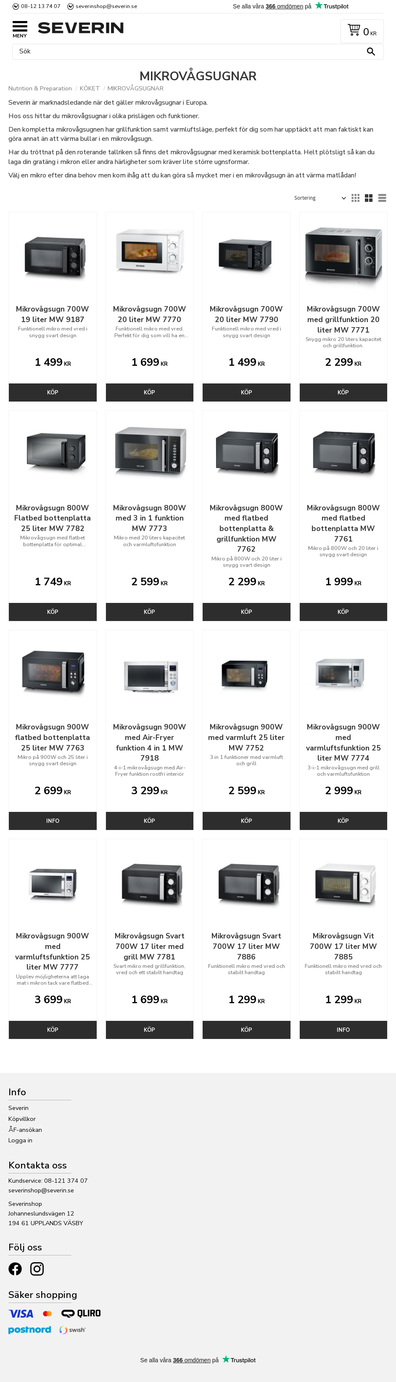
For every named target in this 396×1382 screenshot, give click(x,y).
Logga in (20, 1140)
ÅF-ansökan (25, 1130)
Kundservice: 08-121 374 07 (48, 1180)
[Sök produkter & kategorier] (196, 51)
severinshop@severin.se (41, 1190)
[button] (21, 27)
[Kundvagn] (360, 31)
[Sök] (370, 51)
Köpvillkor (22, 1119)
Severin (18, 1108)
